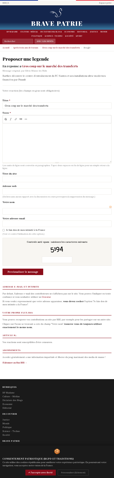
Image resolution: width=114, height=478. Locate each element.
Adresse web (10, 186)
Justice (94, 32)
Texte (6, 112)
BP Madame (12, 32)
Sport (79, 36)
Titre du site (10, 173)
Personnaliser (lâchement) (73, 472)
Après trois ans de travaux (25, 47)
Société (69, 36)
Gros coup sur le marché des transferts (61, 47)
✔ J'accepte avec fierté (40, 472)
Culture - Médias (29, 32)
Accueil (6, 47)
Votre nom (9, 202)
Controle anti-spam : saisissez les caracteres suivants (57, 247)
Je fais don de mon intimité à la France (25, 230)
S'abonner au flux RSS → (15, 362)
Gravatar (46, 297)
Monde (103, 32)
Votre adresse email (14, 218)
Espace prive (105, 3)
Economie (69, 32)
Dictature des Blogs (51, 32)
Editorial (82, 32)
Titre (5, 100)
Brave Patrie (57, 23)
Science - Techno (54, 36)
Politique (37, 36)
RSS (4, 3)
